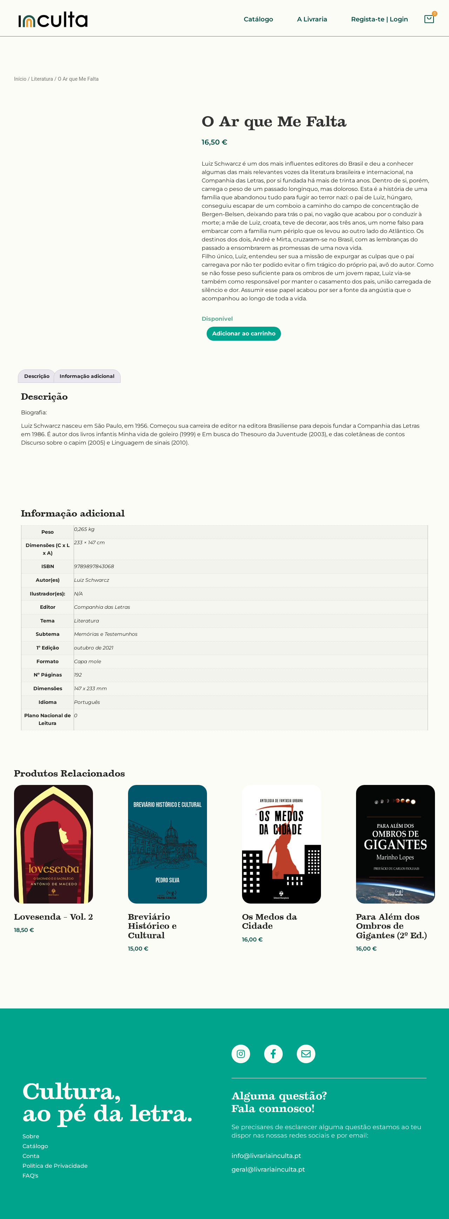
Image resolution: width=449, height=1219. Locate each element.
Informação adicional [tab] (87, 376)
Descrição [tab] (36, 376)
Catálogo (35, 1146)
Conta (31, 1156)
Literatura (42, 79)
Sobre (30, 1136)
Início (20, 79)
